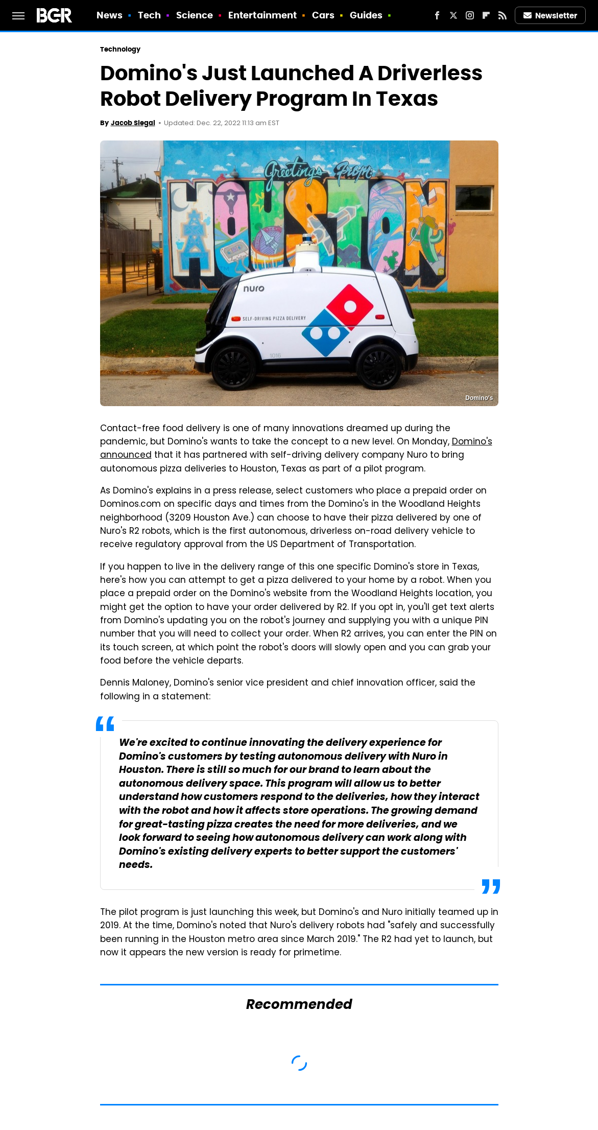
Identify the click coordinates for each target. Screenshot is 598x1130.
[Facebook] (437, 15)
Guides (366, 15)
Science (194, 15)
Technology (120, 49)
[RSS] (502, 15)
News (110, 15)
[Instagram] (470, 15)
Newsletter (550, 15)
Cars (323, 15)
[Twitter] (453, 15)
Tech (149, 15)
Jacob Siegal (133, 123)
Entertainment (262, 15)
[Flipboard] (486, 15)
